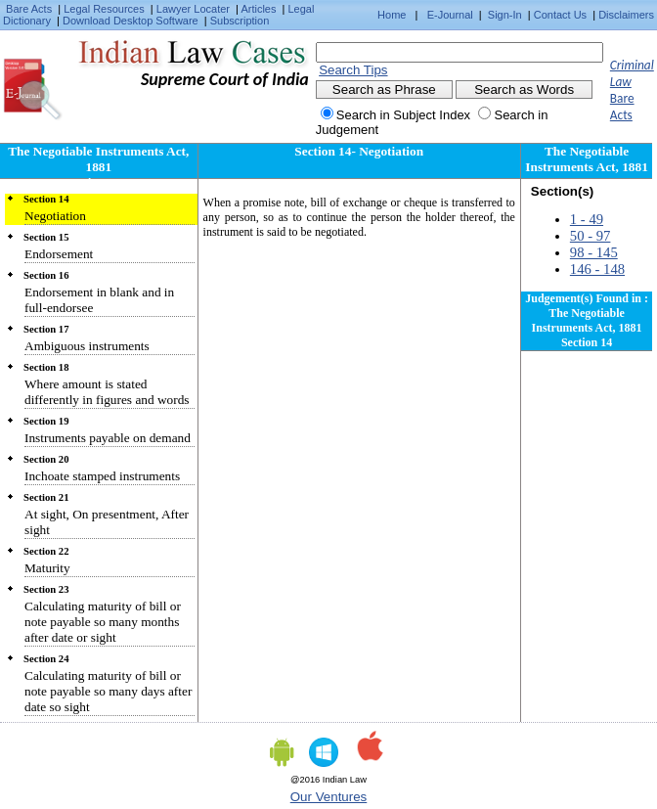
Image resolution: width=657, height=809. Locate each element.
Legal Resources (104, 9)
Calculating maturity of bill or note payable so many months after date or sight (102, 622)
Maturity (47, 568)
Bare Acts (29, 9)
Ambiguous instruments (87, 345)
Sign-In (505, 15)
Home (391, 15)
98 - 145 (594, 252)
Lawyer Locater (193, 9)
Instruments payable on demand (107, 437)
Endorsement (58, 254)
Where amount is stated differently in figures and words (107, 392)
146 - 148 (597, 269)
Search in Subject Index (403, 115)
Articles (258, 9)
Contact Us (560, 15)
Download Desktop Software (130, 20)
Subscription (240, 20)
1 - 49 (586, 219)
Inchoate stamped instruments (102, 476)
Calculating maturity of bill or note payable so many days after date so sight (108, 691)
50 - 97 (590, 236)
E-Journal (450, 15)
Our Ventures (329, 796)
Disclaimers (626, 15)
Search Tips (353, 70)
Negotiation (55, 215)
